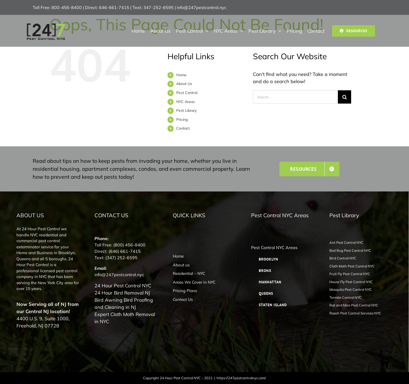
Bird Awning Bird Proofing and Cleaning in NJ (123, 303)
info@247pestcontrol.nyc (201, 7)
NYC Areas (185, 101)
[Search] (344, 97)
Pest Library (186, 110)
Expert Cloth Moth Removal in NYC (124, 318)
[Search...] (295, 97)
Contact (183, 128)
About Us (184, 83)
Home (181, 74)
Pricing (182, 119)
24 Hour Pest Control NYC (122, 286)
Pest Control (186, 92)
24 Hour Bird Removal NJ (122, 293)
